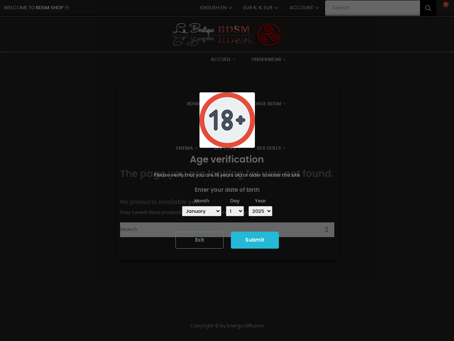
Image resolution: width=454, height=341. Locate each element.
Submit (254, 240)
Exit (199, 240)
